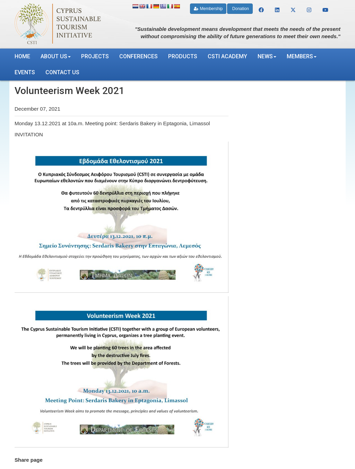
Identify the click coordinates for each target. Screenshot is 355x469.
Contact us (62, 72)
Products (182, 56)
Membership (208, 8)
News (267, 56)
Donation (240, 8)
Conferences (138, 56)
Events (25, 72)
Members (302, 56)
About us (56, 56)
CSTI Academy (227, 56)
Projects (95, 56)
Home (22, 56)
